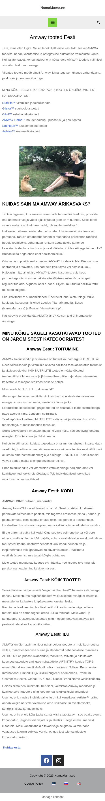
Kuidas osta (12, 747)
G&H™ (7, 114)
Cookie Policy (33, 783)
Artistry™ (8, 131)
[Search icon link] (98, 22)
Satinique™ (10, 125)
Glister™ (8, 108)
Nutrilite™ (9, 103)
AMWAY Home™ (14, 120)
